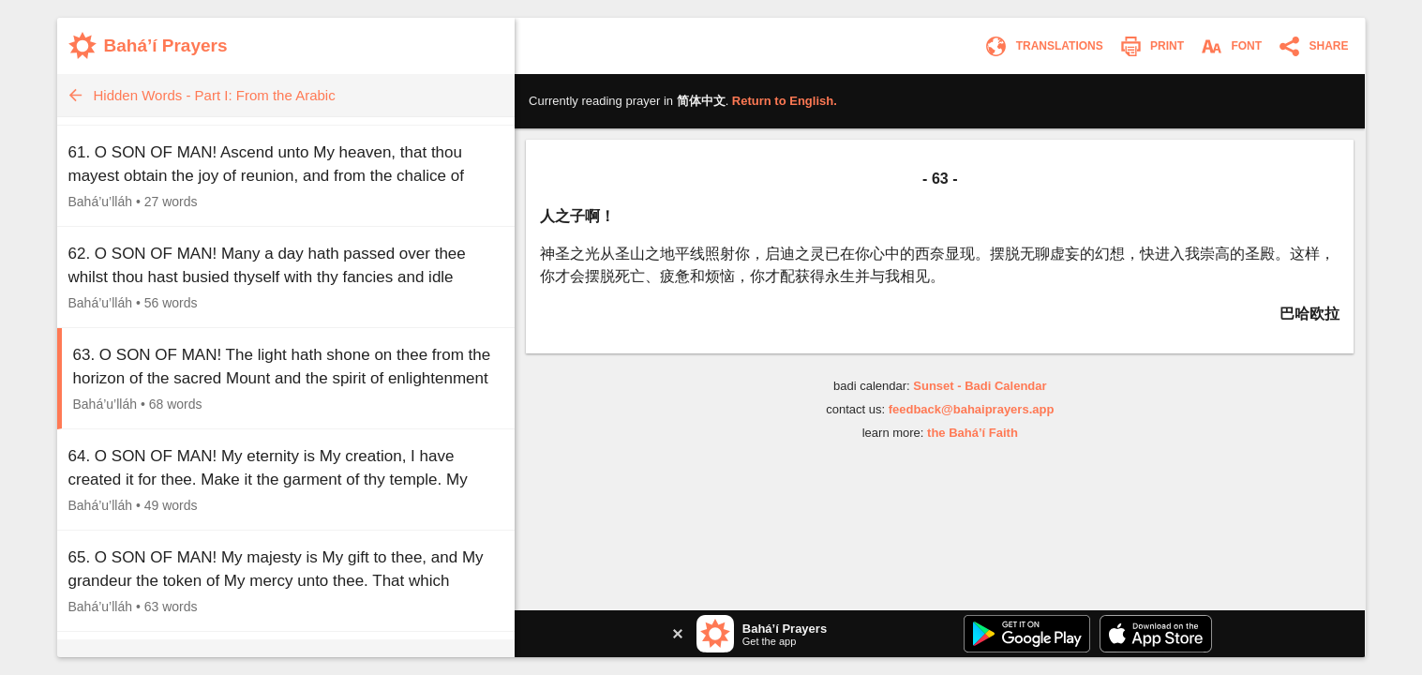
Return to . (784, 101)
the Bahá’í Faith (972, 433)
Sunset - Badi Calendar (979, 386)
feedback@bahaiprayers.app (972, 409)
